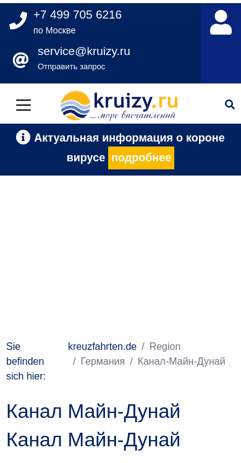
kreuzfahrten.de (102, 346)
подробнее (141, 157)
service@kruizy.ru (84, 51)
